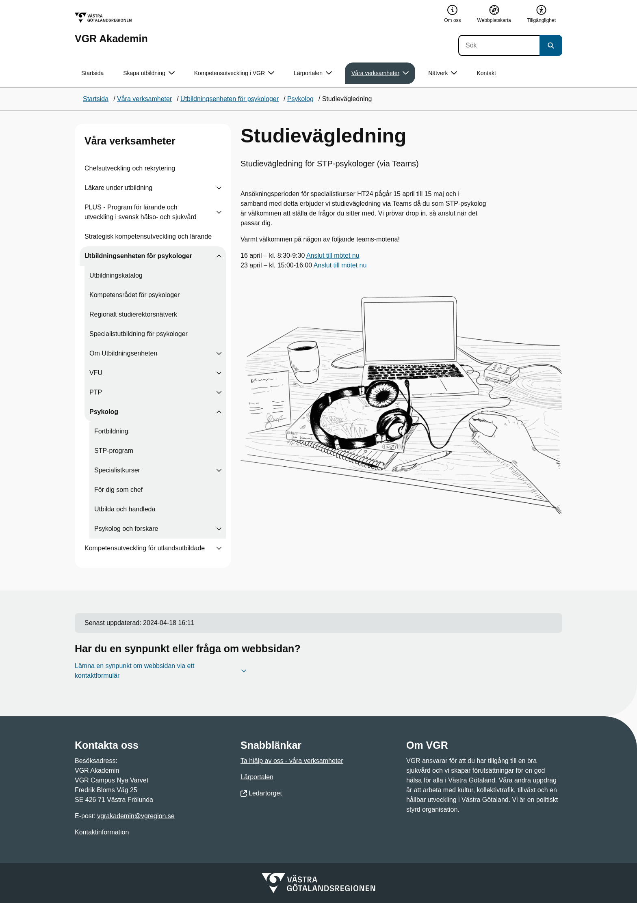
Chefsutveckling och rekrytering (129, 168)
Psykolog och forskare (126, 528)
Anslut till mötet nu (333, 255)
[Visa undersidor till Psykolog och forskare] (219, 529)
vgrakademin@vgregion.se (136, 815)
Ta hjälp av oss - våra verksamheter (291, 760)
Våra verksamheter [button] (380, 73)
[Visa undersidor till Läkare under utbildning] (219, 188)
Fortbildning (111, 431)
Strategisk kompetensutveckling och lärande (148, 236)
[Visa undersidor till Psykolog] (219, 412)
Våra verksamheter (130, 141)
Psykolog (103, 411)
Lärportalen (256, 777)
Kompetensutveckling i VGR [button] (234, 73)
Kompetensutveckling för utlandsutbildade (144, 548)
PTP (95, 392)
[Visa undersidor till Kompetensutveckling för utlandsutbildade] (219, 548)
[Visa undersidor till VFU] (219, 373)
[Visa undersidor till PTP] (219, 392)
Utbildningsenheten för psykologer (138, 255)
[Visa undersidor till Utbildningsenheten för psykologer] (219, 256)
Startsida (92, 73)
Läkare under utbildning (118, 187)
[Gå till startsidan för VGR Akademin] (111, 28)
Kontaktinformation (102, 832)
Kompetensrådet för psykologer (134, 294)
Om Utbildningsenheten (123, 353)
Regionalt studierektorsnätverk (133, 314)
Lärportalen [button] (313, 73)
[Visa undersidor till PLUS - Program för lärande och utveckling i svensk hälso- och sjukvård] (219, 212)
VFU (95, 372)
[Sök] (499, 45)
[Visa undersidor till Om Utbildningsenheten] (219, 353)
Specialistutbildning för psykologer (138, 333)
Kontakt (486, 73)
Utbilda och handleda (124, 509)
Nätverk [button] (442, 73)
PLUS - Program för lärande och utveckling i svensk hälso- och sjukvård (140, 212)
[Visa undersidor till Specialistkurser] (219, 470)
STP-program (113, 450)
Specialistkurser (117, 470)
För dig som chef (118, 489)
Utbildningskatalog (116, 275)
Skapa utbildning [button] (149, 73)
